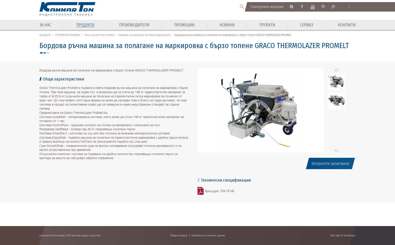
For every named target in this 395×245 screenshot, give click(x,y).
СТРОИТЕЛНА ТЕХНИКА (67, 34)
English (345, 7)
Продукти (45, 34)
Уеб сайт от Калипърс (343, 235)
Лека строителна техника (99, 34)
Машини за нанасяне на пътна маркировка (144, 34)
